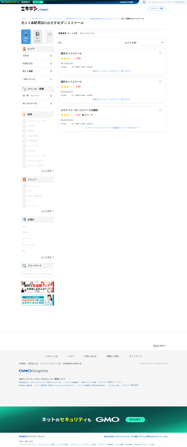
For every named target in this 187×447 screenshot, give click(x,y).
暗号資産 (129, 444)
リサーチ (101, 444)
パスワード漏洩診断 (71, 382)
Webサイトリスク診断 (88, 382)
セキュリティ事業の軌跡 (130, 385)
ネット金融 (119, 444)
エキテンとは (51, 356)
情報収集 (110, 444)
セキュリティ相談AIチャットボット (110, 382)
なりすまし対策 (114, 385)
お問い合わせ (90, 356)
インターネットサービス (27, 444)
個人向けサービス (141, 444)
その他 (151, 444)
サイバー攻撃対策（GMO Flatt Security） (92, 385)
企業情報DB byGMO (72, 364)
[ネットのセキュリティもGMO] (22, 2)
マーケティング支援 (88, 444)
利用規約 (22, 364)
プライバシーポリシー (50, 364)
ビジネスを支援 (62, 444)
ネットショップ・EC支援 (46, 444)
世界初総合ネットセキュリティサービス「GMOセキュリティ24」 (40, 382)
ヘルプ (71, 356)
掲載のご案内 (113, 356)
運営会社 (33, 364)
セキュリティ (75, 444)
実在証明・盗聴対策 (25, 385)
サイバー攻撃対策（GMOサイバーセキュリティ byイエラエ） (55, 385)
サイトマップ (135, 356)
